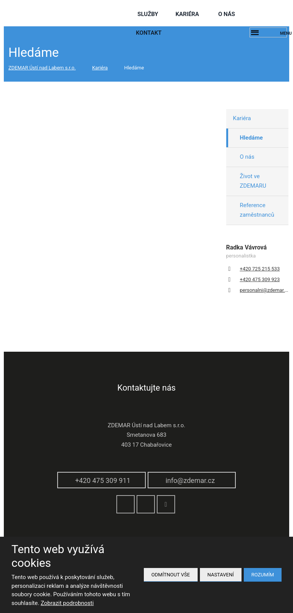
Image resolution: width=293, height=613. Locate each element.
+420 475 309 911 (102, 480)
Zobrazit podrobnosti (67, 603)
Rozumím (262, 575)
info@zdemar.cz (190, 480)
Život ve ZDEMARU (253, 181)
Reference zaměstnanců (257, 210)
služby (147, 14)
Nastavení (221, 575)
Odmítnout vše (170, 575)
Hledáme (251, 137)
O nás (226, 14)
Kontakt (148, 32)
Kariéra (187, 14)
